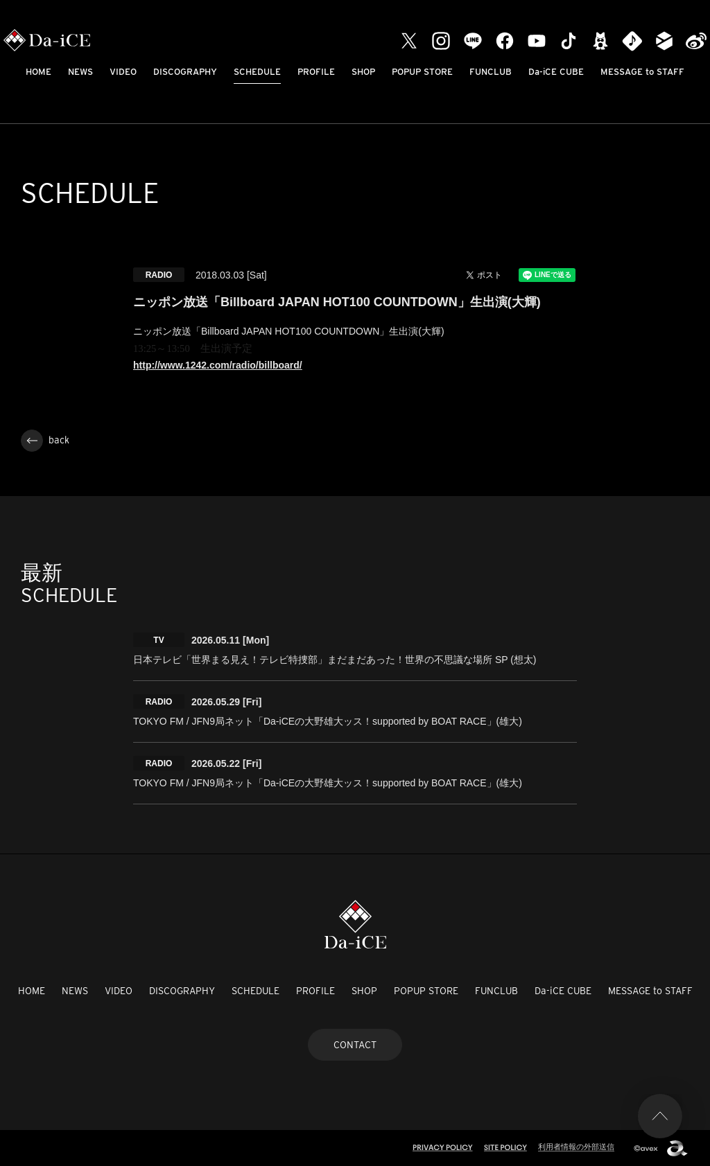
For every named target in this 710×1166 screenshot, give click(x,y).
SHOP (363, 72)
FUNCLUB (490, 72)
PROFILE (316, 72)
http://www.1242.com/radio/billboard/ (217, 365)
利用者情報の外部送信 (576, 1146)
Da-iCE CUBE (556, 72)
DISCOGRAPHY (185, 72)
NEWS (80, 72)
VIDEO (123, 72)
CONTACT (355, 1044)
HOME (38, 72)
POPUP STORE (422, 72)
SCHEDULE (257, 72)
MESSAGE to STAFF (642, 72)
